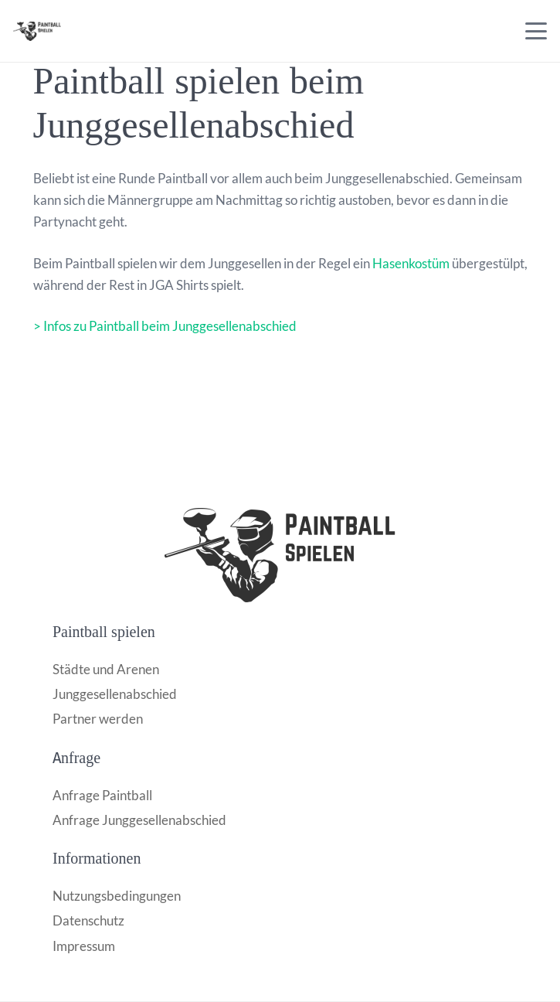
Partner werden (98, 719)
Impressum (84, 946)
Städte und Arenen (106, 669)
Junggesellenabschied (115, 694)
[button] (535, 31)
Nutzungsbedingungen (117, 896)
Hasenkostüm (411, 263)
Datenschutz (88, 920)
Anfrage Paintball (102, 795)
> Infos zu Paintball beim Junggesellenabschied (165, 326)
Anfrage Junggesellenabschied (139, 820)
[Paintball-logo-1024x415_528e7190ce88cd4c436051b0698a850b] (280, 555)
